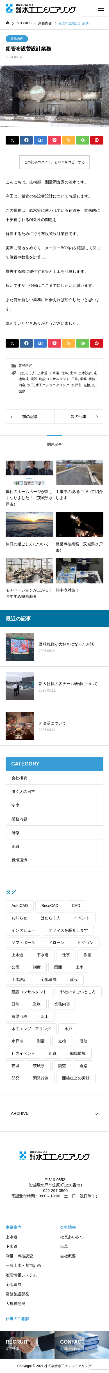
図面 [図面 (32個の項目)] (58, 967)
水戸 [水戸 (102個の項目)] (68, 1029)
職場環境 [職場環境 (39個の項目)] (78, 1053)
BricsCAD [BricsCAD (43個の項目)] (49, 905)
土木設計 (85, 373)
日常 (74, 379)
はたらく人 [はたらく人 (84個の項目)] (50, 918)
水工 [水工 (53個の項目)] (45, 1016)
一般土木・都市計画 (23, 1265)
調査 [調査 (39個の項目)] (62, 1066)
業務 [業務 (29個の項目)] (37, 1004)
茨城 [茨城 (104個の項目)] (15, 1066)
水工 (30, 385)
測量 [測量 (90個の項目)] (41, 1041)
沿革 (64, 1246)
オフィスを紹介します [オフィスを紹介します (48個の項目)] (68, 930)
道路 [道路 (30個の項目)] (83, 1066)
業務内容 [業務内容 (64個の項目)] (62, 1004)
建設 (34, 379)
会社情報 (68, 1227)
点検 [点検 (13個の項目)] (62, 1041)
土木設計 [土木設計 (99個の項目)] (19, 979)
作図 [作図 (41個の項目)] (87, 955)
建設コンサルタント (54, 379)
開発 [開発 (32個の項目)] (15, 1078)
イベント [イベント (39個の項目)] (82, 918)
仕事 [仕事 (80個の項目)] (66, 955)
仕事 (64, 373)
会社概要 (19, 778)
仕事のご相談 (17, 1318)
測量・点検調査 (19, 1256)
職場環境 (19, 860)
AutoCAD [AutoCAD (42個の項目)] (20, 905)
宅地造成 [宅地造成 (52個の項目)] (48, 979)
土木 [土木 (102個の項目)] (79, 967)
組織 (15, 846)
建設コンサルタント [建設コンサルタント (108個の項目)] (29, 992)
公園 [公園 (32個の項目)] (15, 967)
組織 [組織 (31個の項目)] (52, 1053)
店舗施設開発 (17, 1294)
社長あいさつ (72, 1237)
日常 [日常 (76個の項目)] (15, 1004)
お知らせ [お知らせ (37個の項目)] (19, 918)
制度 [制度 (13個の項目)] (37, 967)
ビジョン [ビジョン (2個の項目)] (86, 942)
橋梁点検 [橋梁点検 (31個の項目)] (19, 1016)
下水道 (54, 373)
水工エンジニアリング (52, 385)
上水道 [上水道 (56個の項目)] (17, 955)
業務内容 (17, 38)
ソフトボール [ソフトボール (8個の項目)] (23, 942)
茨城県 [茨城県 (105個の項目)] (39, 1066)
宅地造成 (13, 1284)
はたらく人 (27, 373)
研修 (15, 832)
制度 (15, 805)
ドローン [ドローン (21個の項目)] (56, 942)
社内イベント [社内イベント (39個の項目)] (23, 1053)
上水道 (42, 373)
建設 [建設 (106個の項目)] (74, 979)
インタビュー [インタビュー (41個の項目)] (23, 930)
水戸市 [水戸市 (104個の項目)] (17, 1041)
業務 (83, 379)
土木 (73, 373)
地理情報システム (21, 1275)
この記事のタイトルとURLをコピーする (54, 162)
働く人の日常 (23, 791)
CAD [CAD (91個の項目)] (76, 905)
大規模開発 (15, 1303)
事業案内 (13, 1227)
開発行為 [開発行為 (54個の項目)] (41, 1078)
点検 (86, 385)
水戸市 (76, 385)
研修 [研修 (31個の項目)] (83, 1041)
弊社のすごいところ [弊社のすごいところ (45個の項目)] (78, 992)
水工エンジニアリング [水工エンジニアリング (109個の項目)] (31, 1029)
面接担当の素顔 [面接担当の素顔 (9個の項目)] (76, 1078)
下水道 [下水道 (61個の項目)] (43, 955)
